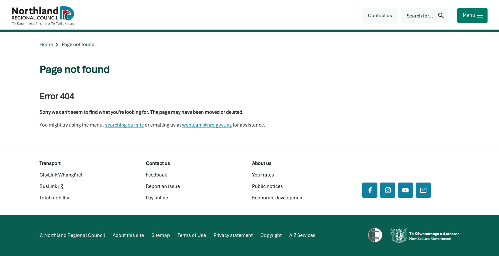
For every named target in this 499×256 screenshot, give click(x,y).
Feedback (156, 175)
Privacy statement (233, 235)
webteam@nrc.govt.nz (207, 125)
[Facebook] (369, 190)
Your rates (263, 175)
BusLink (51, 186)
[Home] (46, 45)
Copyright (271, 235)
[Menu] (472, 15)
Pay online (157, 198)
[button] (380, 15)
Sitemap (160, 235)
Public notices (267, 186)
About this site (128, 235)
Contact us (158, 163)
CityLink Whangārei (60, 175)
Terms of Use (192, 235)
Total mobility (54, 198)
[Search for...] (425, 15)
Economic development (278, 198)
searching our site (124, 125)
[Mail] (423, 190)
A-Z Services (302, 235)
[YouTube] (405, 190)
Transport (49, 163)
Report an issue (163, 186)
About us (261, 163)
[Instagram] (387, 190)
